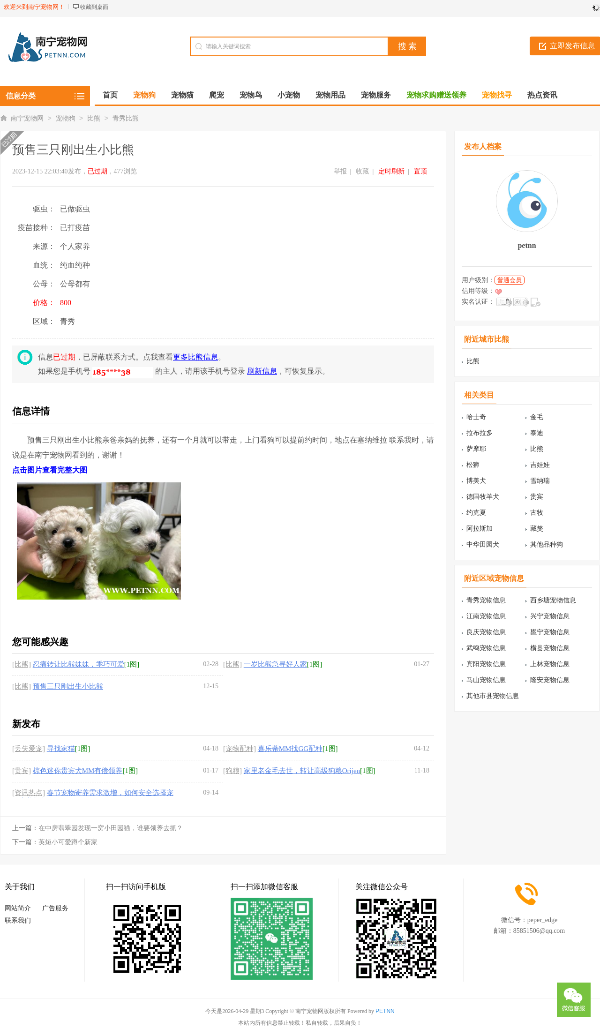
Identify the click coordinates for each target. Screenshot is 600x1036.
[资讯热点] (28, 792)
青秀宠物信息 (486, 600)
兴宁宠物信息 (550, 616)
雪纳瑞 (540, 480)
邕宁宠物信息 (550, 632)
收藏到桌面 (94, 7)
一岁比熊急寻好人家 (275, 664)
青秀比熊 (125, 118)
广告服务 (55, 908)
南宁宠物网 (27, 118)
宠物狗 (65, 118)
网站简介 (18, 908)
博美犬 (476, 480)
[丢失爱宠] (28, 748)
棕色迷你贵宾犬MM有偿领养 (78, 770)
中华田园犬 (482, 544)
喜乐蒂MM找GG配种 (290, 748)
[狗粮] (232, 770)
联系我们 (18, 920)
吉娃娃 (540, 464)
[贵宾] (21, 770)
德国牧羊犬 (482, 496)
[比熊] (21, 664)
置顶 (420, 171)
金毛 (536, 416)
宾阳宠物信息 (486, 664)
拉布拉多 (479, 432)
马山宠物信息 (486, 679)
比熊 (93, 118)
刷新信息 (262, 371)
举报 (340, 171)
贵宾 (536, 496)
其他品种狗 (546, 544)
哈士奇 (476, 416)
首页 (110, 95)
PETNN (385, 1011)
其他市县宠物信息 (492, 695)
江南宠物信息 (486, 616)
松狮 (473, 464)
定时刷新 (391, 171)
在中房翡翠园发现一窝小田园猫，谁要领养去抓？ (110, 828)
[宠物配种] (239, 748)
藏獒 (536, 528)
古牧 (536, 512)
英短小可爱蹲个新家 (68, 842)
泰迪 (536, 432)
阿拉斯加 (479, 528)
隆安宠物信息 (550, 679)
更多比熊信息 (195, 357)
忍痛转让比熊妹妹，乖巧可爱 (78, 664)
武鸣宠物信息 (486, 648)
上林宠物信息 (550, 664)
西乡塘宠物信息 (553, 600)
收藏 (362, 171)
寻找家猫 (61, 748)
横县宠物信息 (550, 648)
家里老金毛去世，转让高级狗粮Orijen (302, 770)
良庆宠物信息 (486, 632)
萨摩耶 (476, 448)
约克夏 (476, 512)
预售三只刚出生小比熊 (68, 686)
